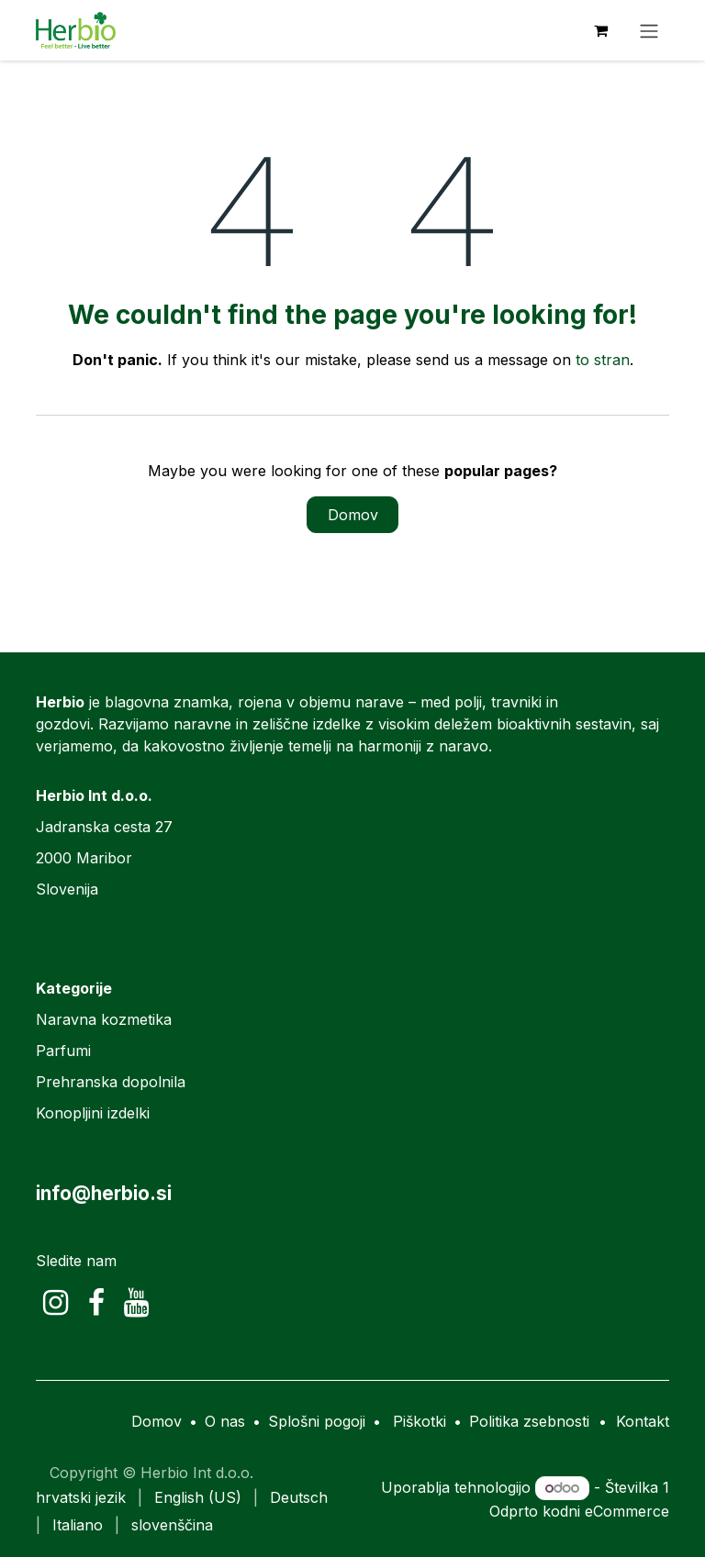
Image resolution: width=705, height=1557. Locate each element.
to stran (603, 359)
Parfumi (63, 1050)
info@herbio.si (104, 1193)
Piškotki (419, 1421)
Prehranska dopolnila (110, 1082)
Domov (353, 515)
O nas (225, 1421)
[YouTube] (136, 1303)
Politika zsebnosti (529, 1421)
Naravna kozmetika (104, 1019)
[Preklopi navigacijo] (649, 30)
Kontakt (642, 1421)
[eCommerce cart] (600, 30)
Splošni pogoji (316, 1421)
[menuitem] (81, 1497)
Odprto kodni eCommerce (579, 1511)
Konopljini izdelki (93, 1113)
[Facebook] (96, 1303)
